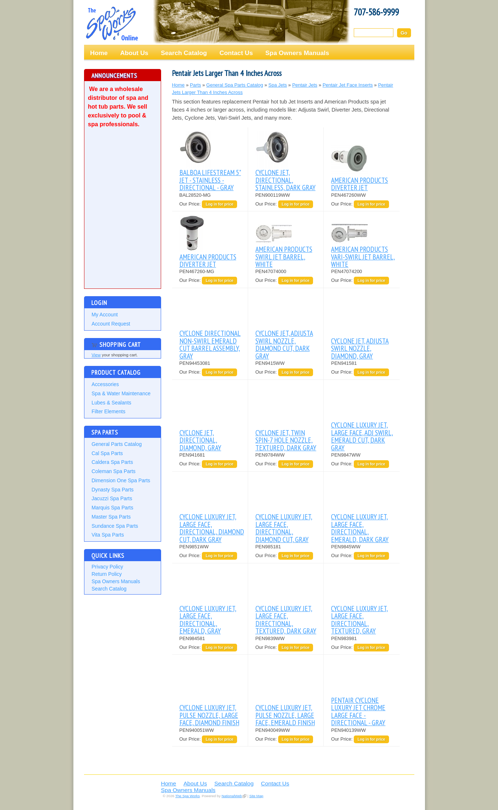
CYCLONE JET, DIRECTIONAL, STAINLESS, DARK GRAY (285, 180)
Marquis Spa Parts (113, 508)
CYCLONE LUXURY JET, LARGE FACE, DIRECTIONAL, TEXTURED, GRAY (359, 619)
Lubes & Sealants (111, 403)
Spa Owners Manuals (297, 53)
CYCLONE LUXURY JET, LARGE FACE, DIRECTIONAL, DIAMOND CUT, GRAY (283, 528)
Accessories (105, 384)
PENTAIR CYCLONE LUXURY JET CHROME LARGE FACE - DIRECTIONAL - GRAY (358, 711)
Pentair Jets (304, 85)
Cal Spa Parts (107, 453)
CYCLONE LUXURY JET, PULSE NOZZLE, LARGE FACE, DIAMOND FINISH (209, 715)
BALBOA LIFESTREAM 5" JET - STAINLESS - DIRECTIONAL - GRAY (210, 180)
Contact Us (236, 53)
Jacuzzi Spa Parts (112, 498)
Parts (195, 85)
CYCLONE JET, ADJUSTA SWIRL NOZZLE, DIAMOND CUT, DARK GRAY (284, 344)
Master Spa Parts (111, 517)
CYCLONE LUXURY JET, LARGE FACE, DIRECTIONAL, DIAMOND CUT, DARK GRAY (211, 528)
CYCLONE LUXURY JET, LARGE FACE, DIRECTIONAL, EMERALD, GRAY (207, 619)
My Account (105, 314)
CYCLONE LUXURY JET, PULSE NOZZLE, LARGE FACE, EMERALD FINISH (285, 715)
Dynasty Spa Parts (113, 490)
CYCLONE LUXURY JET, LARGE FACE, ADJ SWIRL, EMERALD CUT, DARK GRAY (362, 436)
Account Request (111, 324)
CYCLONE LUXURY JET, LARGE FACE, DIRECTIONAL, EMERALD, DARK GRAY (360, 528)
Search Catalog (184, 53)
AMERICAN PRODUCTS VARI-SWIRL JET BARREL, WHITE (363, 256)
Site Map (256, 796)
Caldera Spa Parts (112, 462)
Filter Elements (109, 411)
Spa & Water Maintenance (121, 393)
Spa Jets (277, 85)
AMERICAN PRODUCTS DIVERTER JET (359, 183)
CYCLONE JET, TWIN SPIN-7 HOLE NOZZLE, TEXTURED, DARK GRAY (285, 440)
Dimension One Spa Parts (121, 480)
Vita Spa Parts (108, 535)
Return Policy (107, 574)
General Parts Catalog (117, 444)
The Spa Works (111, 23)
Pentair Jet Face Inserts (348, 85)
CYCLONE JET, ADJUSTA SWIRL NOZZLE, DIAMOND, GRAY (360, 348)
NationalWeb (232, 796)
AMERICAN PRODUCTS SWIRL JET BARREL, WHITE (283, 256)
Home (99, 53)
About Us (134, 53)
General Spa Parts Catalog (234, 85)
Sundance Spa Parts (115, 526)
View (96, 355)
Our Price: (190, 204)
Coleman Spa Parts (114, 471)
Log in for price (219, 204)
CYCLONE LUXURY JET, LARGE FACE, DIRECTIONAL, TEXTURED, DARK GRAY (285, 619)
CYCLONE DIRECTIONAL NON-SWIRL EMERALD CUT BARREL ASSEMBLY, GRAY (210, 344)
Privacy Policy (107, 567)
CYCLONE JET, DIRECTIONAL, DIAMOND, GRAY (200, 440)
